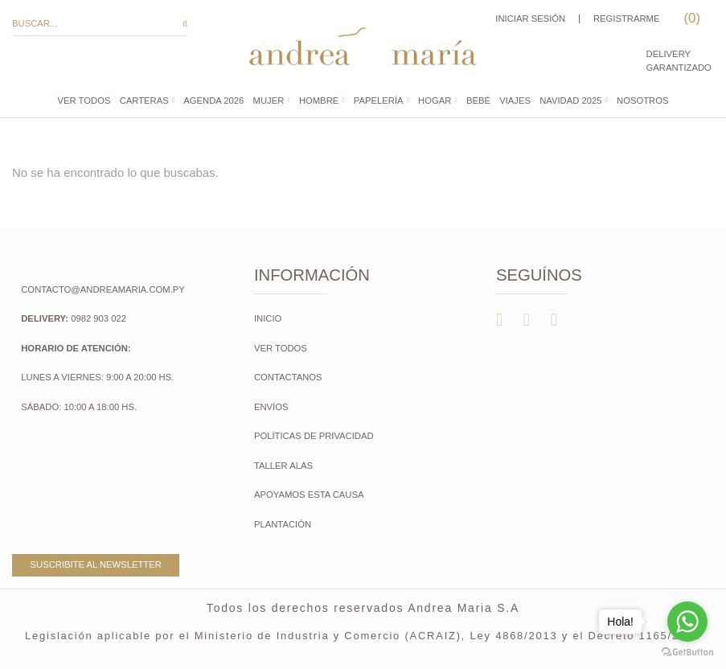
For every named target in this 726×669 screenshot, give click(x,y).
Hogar (434, 100)
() (690, 18)
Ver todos (84, 100)
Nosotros (642, 100)
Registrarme (626, 18)
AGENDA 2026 (213, 100)
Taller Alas (283, 465)
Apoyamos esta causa (309, 494)
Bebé (478, 100)
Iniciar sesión (530, 18)
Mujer (269, 100)
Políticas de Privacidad (314, 436)
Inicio (267, 318)
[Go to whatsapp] (687, 621)
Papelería (379, 100)
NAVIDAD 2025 (570, 100)
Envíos (271, 407)
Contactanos (288, 377)
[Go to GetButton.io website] (687, 652)
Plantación (284, 524)
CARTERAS (144, 100)
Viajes (515, 100)
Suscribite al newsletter (96, 564)
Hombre (318, 100)
